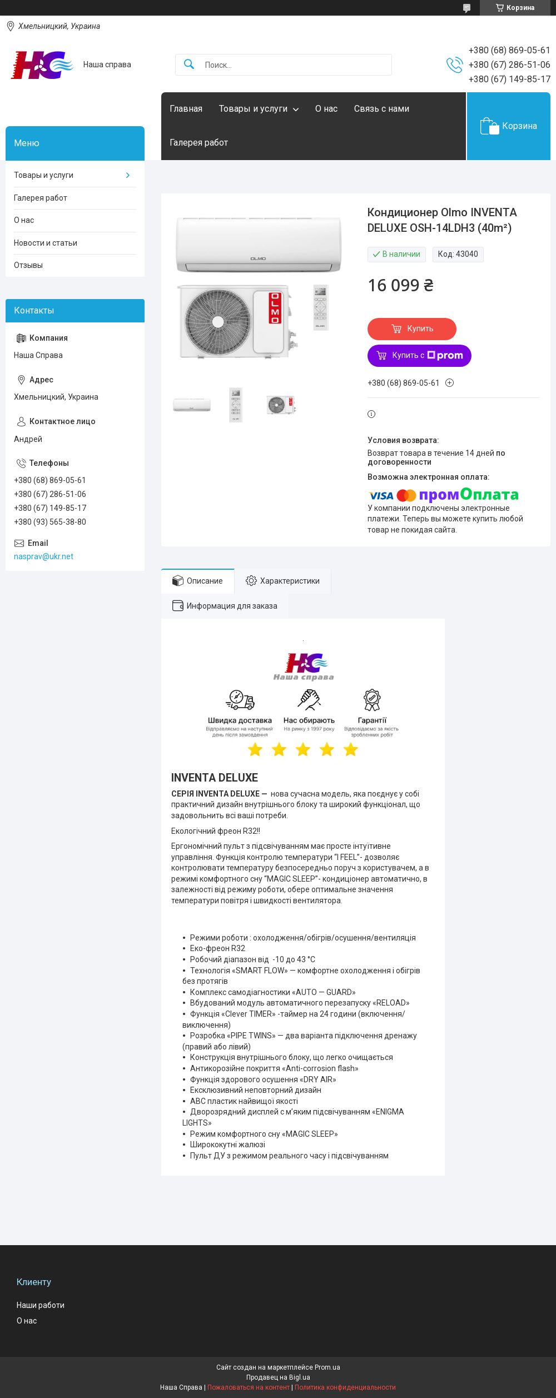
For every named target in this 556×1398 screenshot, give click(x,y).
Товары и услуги (253, 108)
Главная (186, 108)
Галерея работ (199, 142)
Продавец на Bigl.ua (278, 1377)
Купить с (428, 356)
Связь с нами (381, 108)
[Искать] (189, 64)
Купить (421, 328)
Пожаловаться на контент (248, 1387)
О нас (326, 108)
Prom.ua (327, 1367)
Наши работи (40, 1305)
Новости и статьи (45, 242)
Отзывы (28, 265)
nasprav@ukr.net (43, 556)
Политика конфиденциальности (345, 1387)
